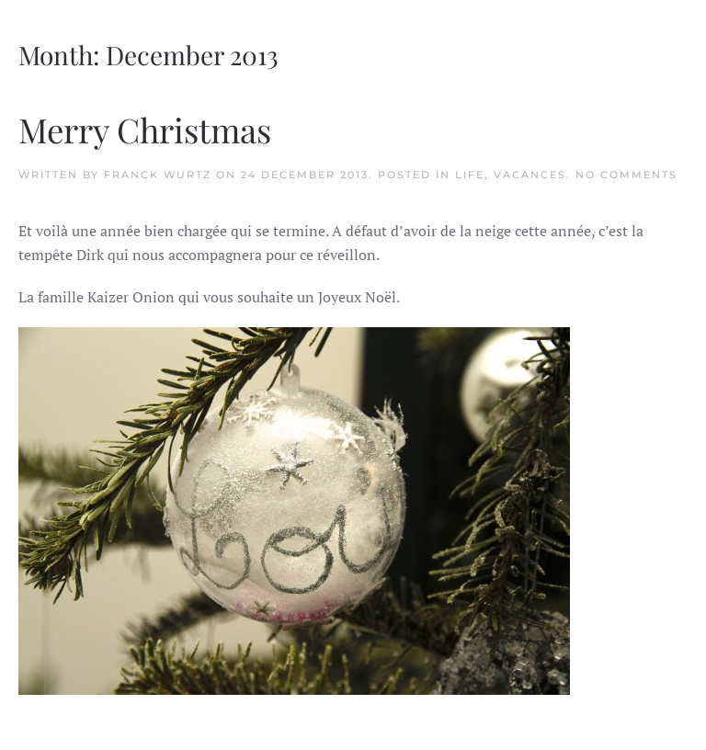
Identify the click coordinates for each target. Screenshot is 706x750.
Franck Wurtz (157, 174)
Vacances (530, 174)
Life (469, 174)
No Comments (626, 174)
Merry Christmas (144, 129)
